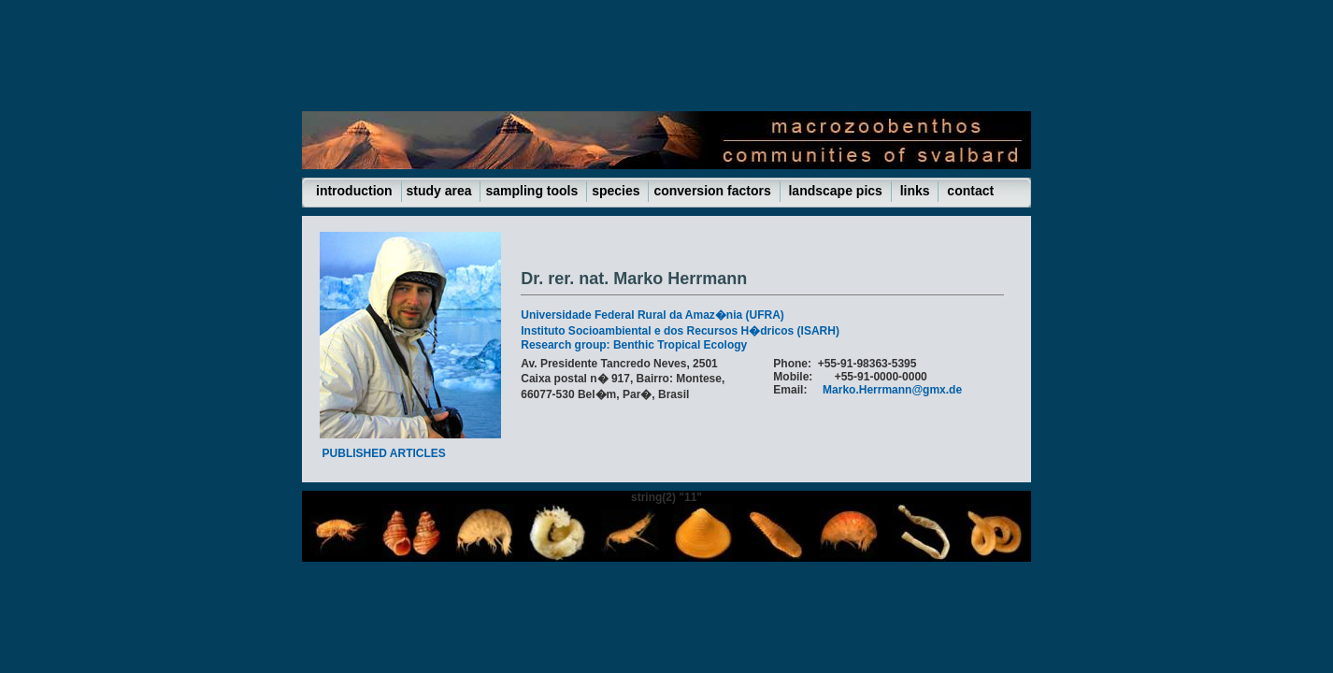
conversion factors (713, 190)
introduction (356, 190)
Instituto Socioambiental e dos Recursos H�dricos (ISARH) (680, 330)
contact (968, 190)
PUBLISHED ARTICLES (384, 453)
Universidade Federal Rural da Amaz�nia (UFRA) (652, 315)
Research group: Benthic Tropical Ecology (634, 344)
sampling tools (533, 190)
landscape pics (835, 190)
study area (441, 190)
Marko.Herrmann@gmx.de (892, 389)
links (915, 190)
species (617, 190)
